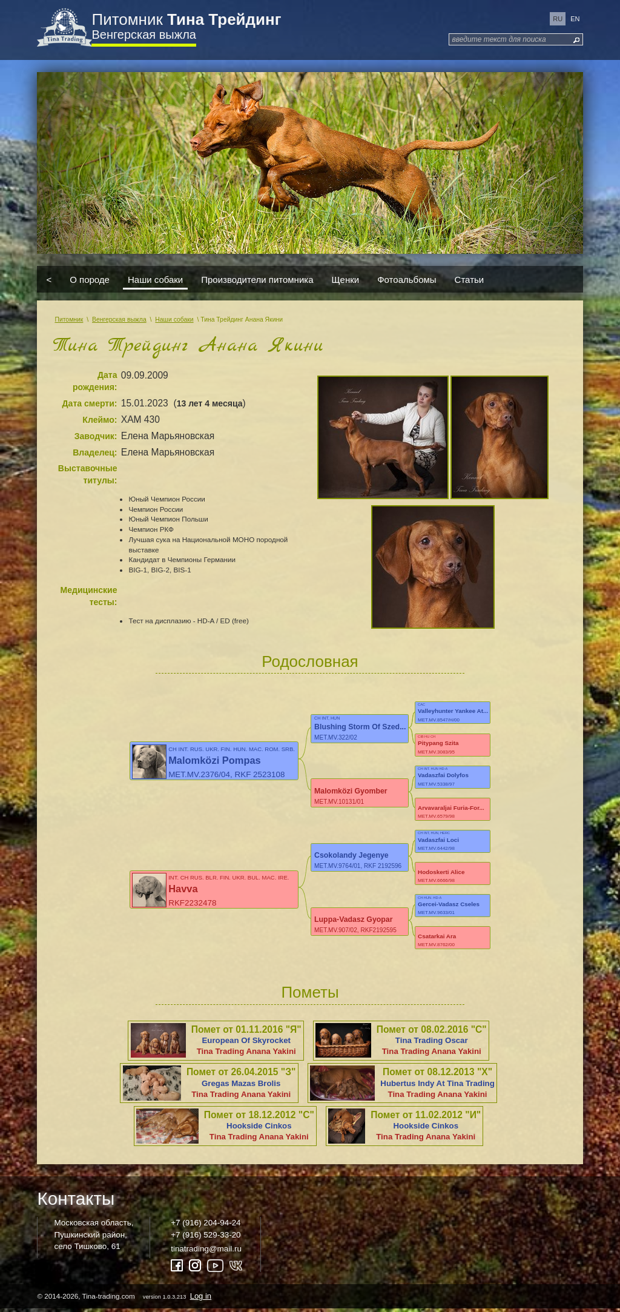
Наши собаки (155, 279)
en (574, 18)
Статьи (469, 279)
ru (557, 18)
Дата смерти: (89, 403)
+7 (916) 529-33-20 (205, 1237)
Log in (200, 1299)
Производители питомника (257, 279)
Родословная (310, 661)
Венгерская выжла (143, 34)
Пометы (309, 996)
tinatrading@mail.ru (206, 1251)
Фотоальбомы (406, 279)
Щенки (346, 279)
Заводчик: (95, 436)
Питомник (186, 19)
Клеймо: (99, 420)
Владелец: (95, 452)
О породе (90, 279)
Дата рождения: (95, 381)
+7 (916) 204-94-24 (205, 1226)
